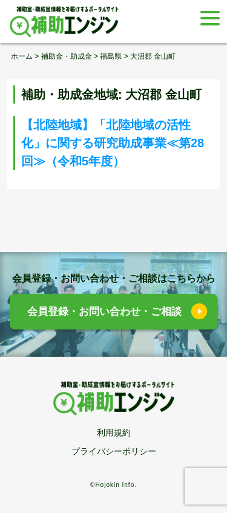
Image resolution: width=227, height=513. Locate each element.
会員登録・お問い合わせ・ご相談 (104, 311)
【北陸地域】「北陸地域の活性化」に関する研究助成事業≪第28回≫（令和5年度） (112, 143)
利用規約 (114, 432)
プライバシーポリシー (113, 451)
